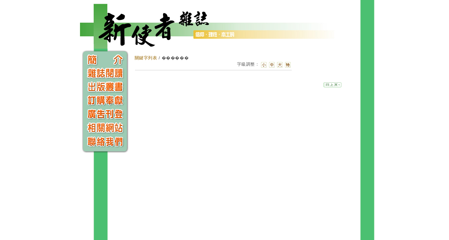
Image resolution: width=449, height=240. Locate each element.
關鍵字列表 (146, 57)
